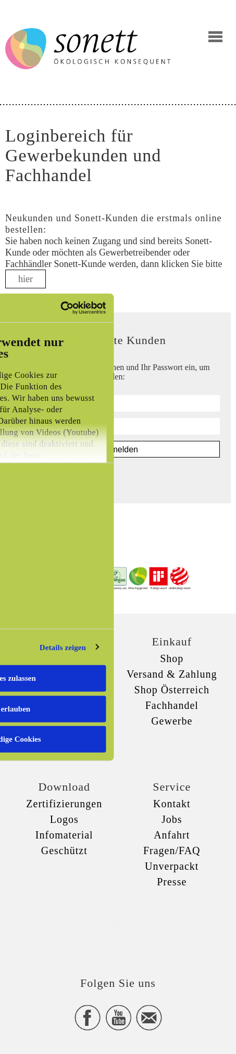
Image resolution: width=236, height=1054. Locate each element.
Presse (172, 881)
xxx (118, 922)
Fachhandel (171, 705)
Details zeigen (63, 647)
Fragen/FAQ (172, 850)
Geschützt (64, 850)
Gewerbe (171, 721)
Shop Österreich (171, 689)
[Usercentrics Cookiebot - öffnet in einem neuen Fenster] (60, 307)
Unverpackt (171, 866)
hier (25, 279)
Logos (64, 819)
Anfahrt (172, 835)
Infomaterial (64, 835)
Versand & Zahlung (172, 674)
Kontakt (171, 803)
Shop (171, 658)
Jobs (172, 819)
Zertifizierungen (64, 803)
